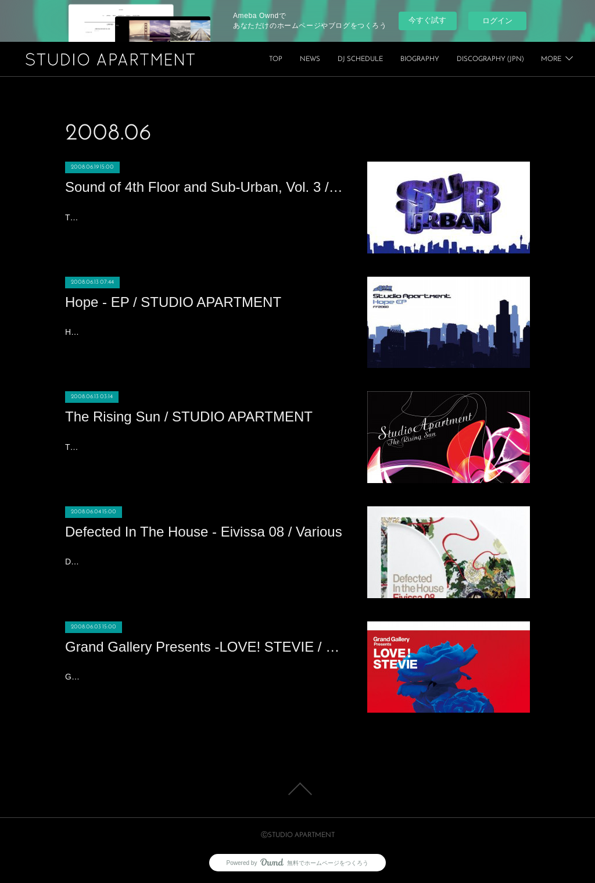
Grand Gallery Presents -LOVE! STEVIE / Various (204, 647)
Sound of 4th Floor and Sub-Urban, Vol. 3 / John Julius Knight (204, 187)
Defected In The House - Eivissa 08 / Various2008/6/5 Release (178, 561)
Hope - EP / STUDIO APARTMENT (173, 302)
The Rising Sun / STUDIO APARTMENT (189, 416)
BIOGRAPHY (504, 59)
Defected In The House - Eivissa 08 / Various (203, 531)
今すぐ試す (427, 20)
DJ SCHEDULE (444, 59)
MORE (551, 59)
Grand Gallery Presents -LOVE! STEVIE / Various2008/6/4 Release (186, 676)
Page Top (297, 788)
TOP (360, 59)
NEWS (394, 59)
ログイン (497, 20)
